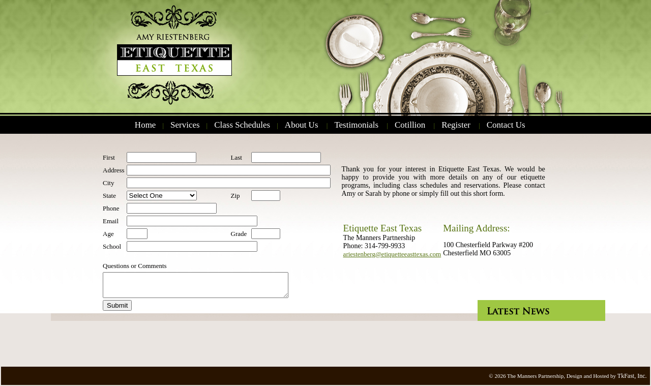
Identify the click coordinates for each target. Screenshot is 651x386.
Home (145, 125)
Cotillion (410, 125)
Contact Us (506, 125)
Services (185, 125)
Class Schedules (242, 125)
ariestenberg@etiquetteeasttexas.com (392, 254)
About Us (301, 125)
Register (455, 125)
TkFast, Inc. (632, 375)
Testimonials (356, 125)
